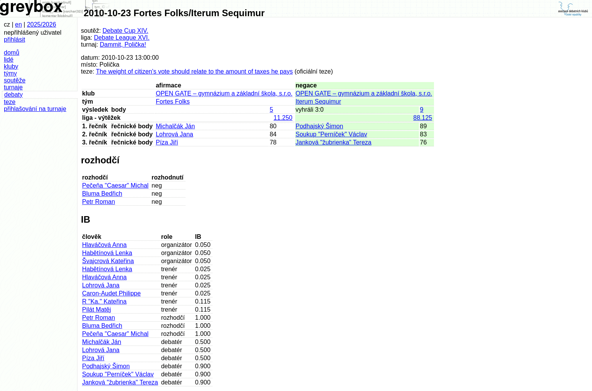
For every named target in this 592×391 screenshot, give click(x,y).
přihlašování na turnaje (35, 109)
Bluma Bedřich (102, 193)
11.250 (283, 117)
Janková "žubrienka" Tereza (334, 142)
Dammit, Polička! (123, 44)
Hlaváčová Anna (104, 245)
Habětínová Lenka (107, 253)
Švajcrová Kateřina (108, 261)
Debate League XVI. (122, 37)
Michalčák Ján (175, 126)
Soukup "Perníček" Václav (331, 134)
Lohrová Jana (174, 134)
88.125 (422, 117)
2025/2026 (41, 24)
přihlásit (14, 39)
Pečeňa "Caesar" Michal (115, 185)
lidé (8, 59)
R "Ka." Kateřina (104, 301)
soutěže (14, 80)
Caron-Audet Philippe (111, 293)
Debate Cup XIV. (125, 30)
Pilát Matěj (96, 309)
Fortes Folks (173, 101)
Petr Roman (98, 201)
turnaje (13, 87)
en (18, 24)
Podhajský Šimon (319, 126)
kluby (11, 66)
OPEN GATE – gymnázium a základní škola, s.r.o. (224, 93)
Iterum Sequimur (318, 101)
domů (11, 52)
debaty (13, 94)
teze (9, 102)
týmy (10, 73)
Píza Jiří (167, 142)
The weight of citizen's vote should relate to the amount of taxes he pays (194, 71)
